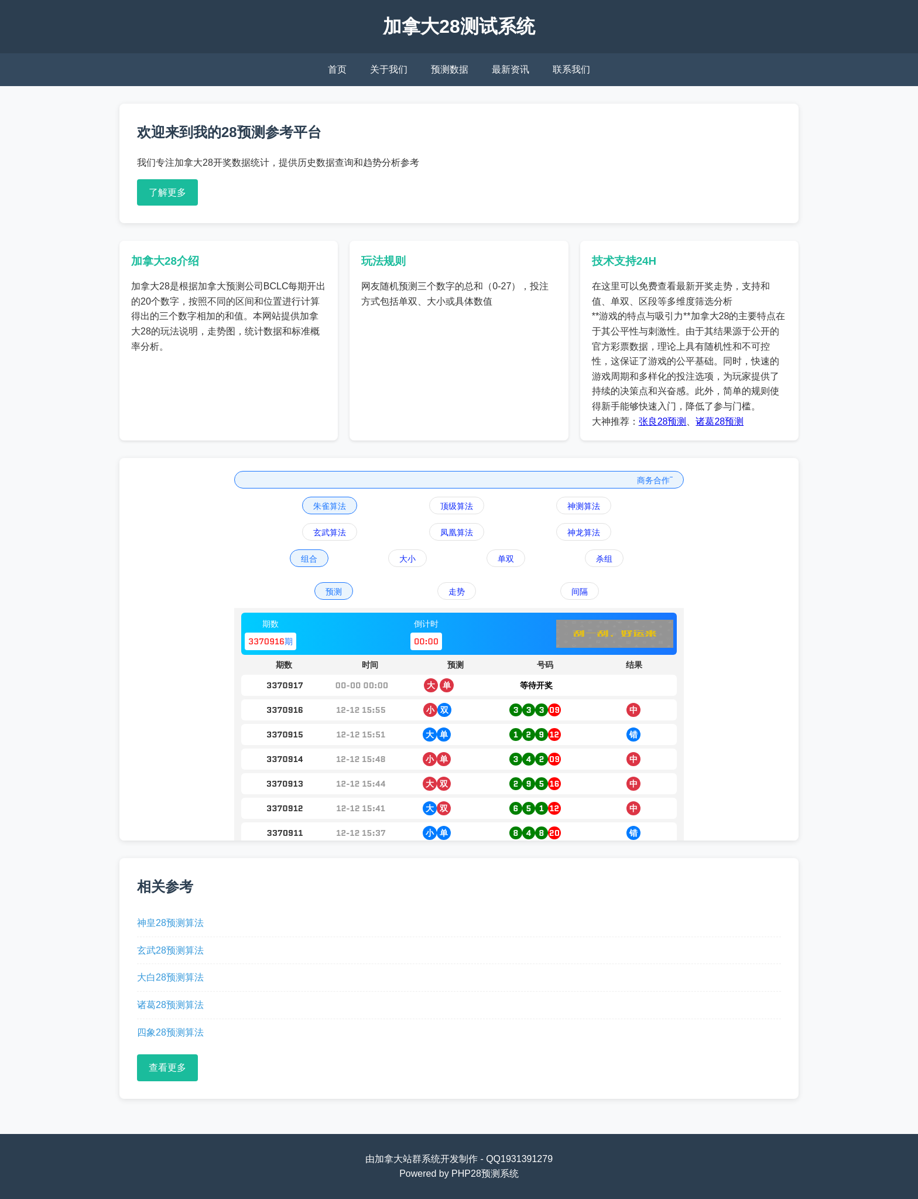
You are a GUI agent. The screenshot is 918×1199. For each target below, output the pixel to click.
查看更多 (167, 1067)
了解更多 (167, 192)
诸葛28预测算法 (170, 1005)
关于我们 (388, 69)
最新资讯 (510, 69)
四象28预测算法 (170, 1032)
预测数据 (449, 69)
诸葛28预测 (720, 421)
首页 (337, 69)
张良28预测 (663, 421)
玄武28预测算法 (170, 950)
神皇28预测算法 (170, 923)
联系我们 (571, 69)
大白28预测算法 (170, 977)
